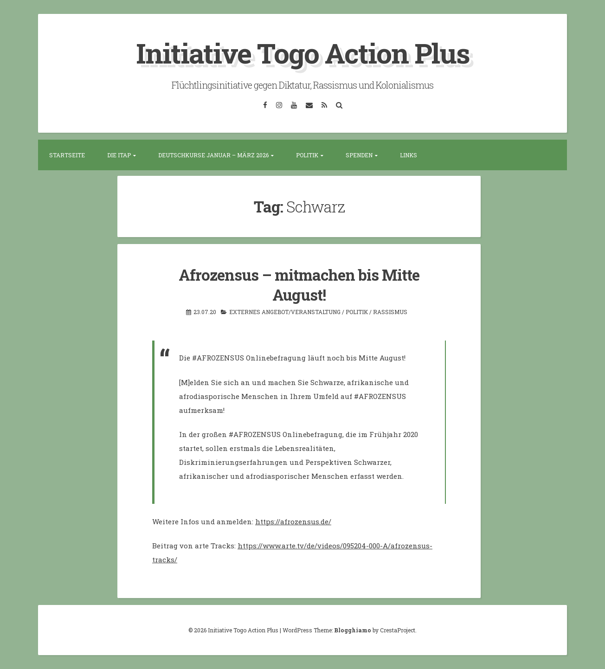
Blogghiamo (352, 630)
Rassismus (390, 311)
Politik (307, 155)
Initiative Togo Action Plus (303, 52)
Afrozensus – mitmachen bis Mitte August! (299, 284)
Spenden (359, 155)
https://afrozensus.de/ (293, 521)
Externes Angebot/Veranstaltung (285, 311)
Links (408, 155)
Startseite (67, 155)
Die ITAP (119, 155)
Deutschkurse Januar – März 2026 (213, 155)
